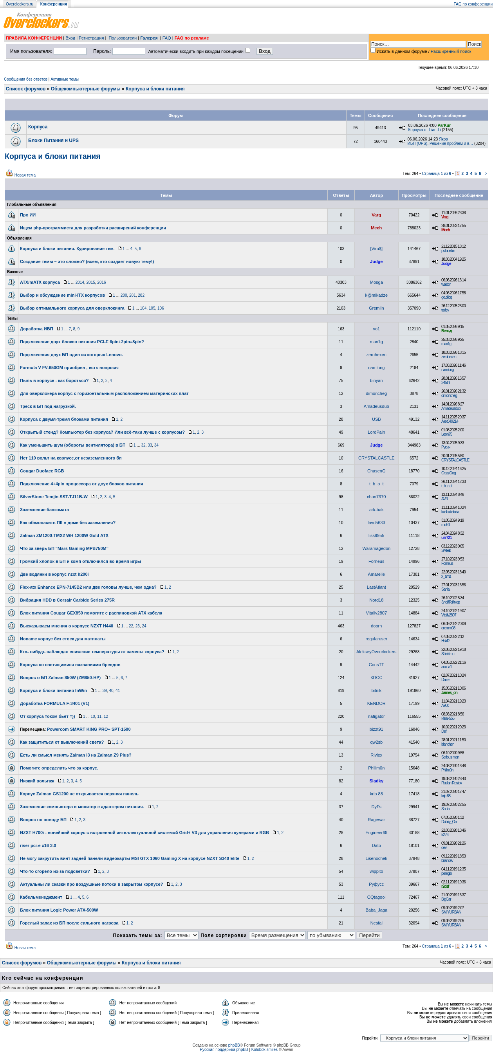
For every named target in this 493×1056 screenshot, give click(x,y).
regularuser (376, 638)
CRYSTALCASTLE (376, 458)
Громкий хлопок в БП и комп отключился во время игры (80, 561)
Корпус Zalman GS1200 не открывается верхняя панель (79, 793)
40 (111, 690)
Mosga (376, 282)
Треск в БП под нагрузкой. (48, 406)
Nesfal (376, 923)
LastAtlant (376, 587)
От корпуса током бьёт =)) (47, 716)
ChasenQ (376, 471)
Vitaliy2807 (376, 613)
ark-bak (376, 509)
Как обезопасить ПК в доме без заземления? (68, 522)
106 (160, 308)
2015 (91, 282)
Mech (376, 227)
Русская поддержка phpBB (224, 1049)
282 (141, 295)
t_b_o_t (376, 483)
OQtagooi (376, 897)
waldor (445, 284)
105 (152, 308)
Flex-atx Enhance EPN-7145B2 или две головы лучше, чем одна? (88, 587)
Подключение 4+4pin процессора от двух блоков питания (81, 483)
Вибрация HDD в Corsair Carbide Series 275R (67, 600)
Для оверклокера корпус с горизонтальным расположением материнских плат (104, 393)
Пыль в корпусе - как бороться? (54, 380)
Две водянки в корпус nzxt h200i (54, 574)
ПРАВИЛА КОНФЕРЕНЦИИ (34, 38)
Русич (445, 447)
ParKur (444, 125)
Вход (70, 38)
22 (131, 626)
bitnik (376, 690)
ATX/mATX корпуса (40, 282)
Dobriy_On (449, 822)
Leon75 (446, 434)
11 (99, 716)
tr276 (444, 835)
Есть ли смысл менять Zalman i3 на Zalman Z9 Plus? (76, 755)
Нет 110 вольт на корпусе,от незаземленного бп (71, 458)
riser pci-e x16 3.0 (38, 845)
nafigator (376, 716)
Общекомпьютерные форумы (86, 89)
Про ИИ (28, 215)
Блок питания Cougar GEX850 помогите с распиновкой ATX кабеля (91, 613)
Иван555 (447, 718)
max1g (376, 341)
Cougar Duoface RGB (42, 471)
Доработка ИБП (36, 328)
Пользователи (122, 38)
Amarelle (376, 574)
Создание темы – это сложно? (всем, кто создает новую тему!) (87, 261)
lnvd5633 (376, 522)
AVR (444, 499)
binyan (376, 380)
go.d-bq (446, 297)
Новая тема (25, 175)
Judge (376, 261)
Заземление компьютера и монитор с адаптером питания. (82, 806)
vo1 (376, 328)
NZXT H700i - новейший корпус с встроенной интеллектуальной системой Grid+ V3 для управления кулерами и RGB (144, 832)
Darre (445, 680)
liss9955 (376, 535)
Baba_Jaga (376, 910)
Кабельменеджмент (41, 897)
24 (144, 626)
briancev (447, 860)
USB (376, 419)
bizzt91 (376, 729)
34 (156, 445)
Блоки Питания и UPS (53, 140)
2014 (80, 282)
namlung (376, 367)
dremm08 (448, 628)
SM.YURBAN (451, 912)
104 (143, 308)
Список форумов (25, 89)
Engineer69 (376, 832)
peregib (446, 873)
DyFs (376, 806)
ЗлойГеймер (450, 602)
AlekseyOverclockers (376, 651)
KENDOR (376, 703)
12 (106, 716)
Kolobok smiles (264, 1049)
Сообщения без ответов (25, 79)
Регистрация (91, 38)
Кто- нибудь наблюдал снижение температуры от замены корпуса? (92, 651)
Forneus (376, 561)
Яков (443, 139)
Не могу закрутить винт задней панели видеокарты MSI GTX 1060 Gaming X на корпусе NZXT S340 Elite (129, 858)
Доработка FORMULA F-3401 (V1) (54, 703)
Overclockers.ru (19, 4)
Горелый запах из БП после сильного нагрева (69, 923)
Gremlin (376, 308)
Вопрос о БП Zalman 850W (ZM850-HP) (60, 677)
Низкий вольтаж (37, 780)
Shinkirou (447, 654)
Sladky (376, 780)
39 (105, 690)
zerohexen (376, 354)
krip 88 (376, 793)
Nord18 (376, 600)
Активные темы (65, 79)
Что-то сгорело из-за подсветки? (55, 871)
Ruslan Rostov (451, 783)
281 (132, 295)
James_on (449, 692)
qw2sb (376, 742)
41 (118, 690)
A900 (445, 705)
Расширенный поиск (451, 51)
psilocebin (448, 251)
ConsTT (376, 664)
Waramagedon (376, 548)
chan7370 (376, 496)
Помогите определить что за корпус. (59, 768)
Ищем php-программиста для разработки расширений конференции (93, 227)
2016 (101, 282)
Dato (376, 845)
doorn (376, 626)
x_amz (446, 576)
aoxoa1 (446, 667)
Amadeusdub (376, 406)
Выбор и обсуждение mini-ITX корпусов (62, 295)
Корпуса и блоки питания (155, 89)
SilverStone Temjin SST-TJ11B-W (54, 496)
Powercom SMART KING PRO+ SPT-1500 (89, 729)
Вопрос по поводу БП (43, 819)
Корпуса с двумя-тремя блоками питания (64, 419)
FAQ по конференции (473, 4)
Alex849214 (449, 421)
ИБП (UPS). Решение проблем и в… (440, 143)
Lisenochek (376, 858)
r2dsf (445, 886)
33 (150, 445)
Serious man (450, 757)
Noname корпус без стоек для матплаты (63, 638)
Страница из (436, 173)
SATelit (445, 550)
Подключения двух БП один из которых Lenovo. (71, 354)
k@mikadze (376, 295)
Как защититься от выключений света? (62, 742)
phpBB (234, 1045)
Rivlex (376, 755)
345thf (445, 382)
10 (92, 716)
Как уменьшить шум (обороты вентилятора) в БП (73, 445)
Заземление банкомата (44, 509)
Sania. (445, 589)
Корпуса (37, 127)
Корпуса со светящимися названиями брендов (70, 664)
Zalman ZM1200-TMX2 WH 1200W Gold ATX (64, 535)
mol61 (445, 525)
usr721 (446, 537)
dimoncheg (376, 393)
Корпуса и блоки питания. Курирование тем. (67, 248)
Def (443, 731)
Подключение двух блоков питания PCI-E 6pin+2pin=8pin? (82, 341)
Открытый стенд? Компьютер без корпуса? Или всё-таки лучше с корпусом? (102, 432)
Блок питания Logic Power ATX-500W (59, 910)
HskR (445, 641)
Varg (376, 215)
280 (124, 295)
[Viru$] (376, 248)
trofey (445, 310)
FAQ (167, 38)
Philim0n (376, 768)
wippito (376, 871)
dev (443, 847)
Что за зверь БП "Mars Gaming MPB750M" (64, 548)
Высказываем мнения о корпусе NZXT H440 (66, 626)
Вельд (446, 331)
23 (137, 626)
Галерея (148, 38)
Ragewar (376, 819)
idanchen (447, 744)
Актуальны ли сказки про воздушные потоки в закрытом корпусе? (91, 884)
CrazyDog (448, 473)
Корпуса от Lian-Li (424, 130)
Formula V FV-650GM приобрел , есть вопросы (69, 367)
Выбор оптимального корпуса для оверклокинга (72, 308)
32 (143, 445)
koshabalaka (450, 512)
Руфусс (376, 884)
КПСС (376, 677)
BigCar (446, 899)
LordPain (376, 432)
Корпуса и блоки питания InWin (53, 690)
